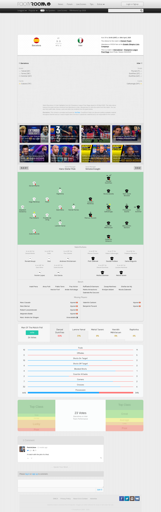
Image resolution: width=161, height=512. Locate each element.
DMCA (55, 499)
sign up (35, 474)
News (60, 4)
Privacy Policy (66, 499)
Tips (91, 4)
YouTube (77, 112)
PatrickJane (31, 447)
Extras (101, 4)
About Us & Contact (80, 499)
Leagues (22, 10)
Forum (69, 4)
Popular (33, 10)
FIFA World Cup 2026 (78, 10)
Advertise (93, 499)
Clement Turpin (125, 41)
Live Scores (81, 4)
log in (27, 474)
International (118, 50)
